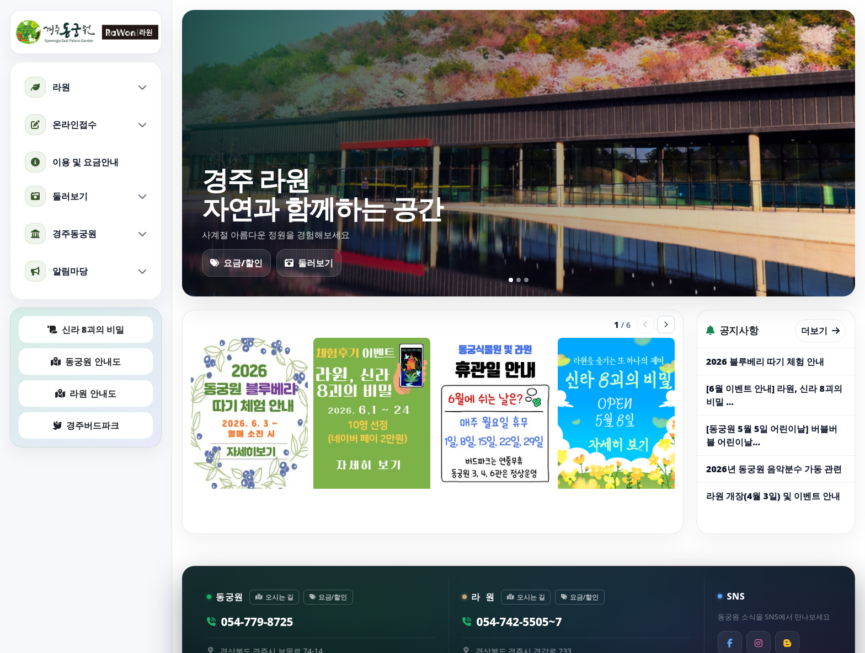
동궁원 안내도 (85, 361)
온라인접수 (86, 124)
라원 (86, 87)
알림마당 (86, 271)
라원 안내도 (85, 393)
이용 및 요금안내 (72, 162)
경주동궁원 (86, 233)
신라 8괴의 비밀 (86, 329)
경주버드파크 (86, 425)
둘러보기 (86, 196)
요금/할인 (236, 263)
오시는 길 (274, 596)
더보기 (820, 331)
